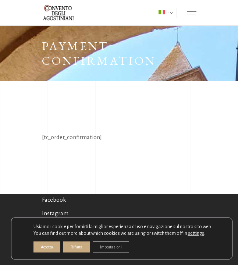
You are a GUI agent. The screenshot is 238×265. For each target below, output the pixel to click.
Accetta (47, 247)
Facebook (54, 200)
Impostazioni (111, 247)
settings (196, 233)
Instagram (55, 213)
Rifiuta (76, 247)
